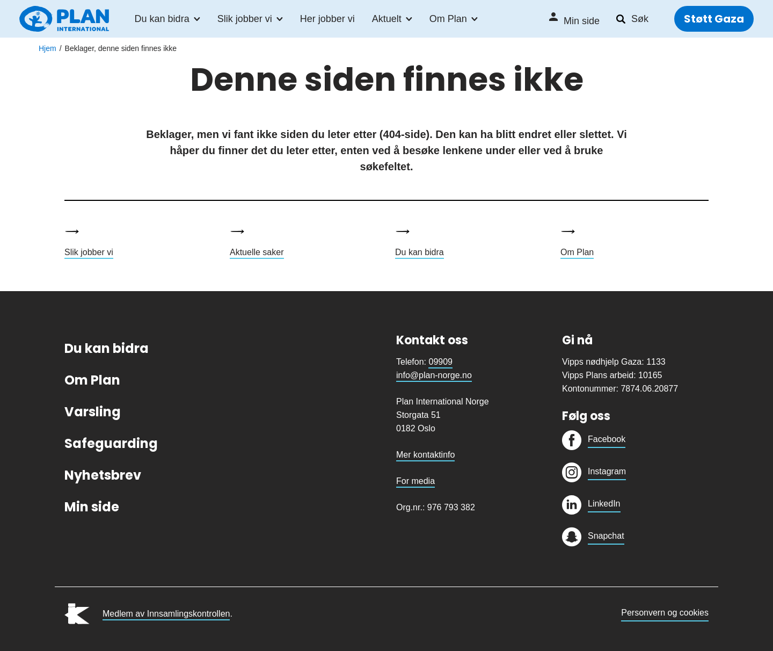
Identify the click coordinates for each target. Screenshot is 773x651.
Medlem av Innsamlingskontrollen (166, 613)
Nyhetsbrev (102, 475)
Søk (639, 19)
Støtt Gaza (714, 19)
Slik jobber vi (244, 19)
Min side (582, 21)
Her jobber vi (327, 19)
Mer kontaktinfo (425, 454)
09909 (440, 361)
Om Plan (448, 19)
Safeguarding (111, 443)
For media (415, 481)
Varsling (92, 412)
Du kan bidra (162, 19)
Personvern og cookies (665, 612)
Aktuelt (387, 19)
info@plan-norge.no (434, 375)
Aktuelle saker (257, 252)
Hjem (47, 48)
